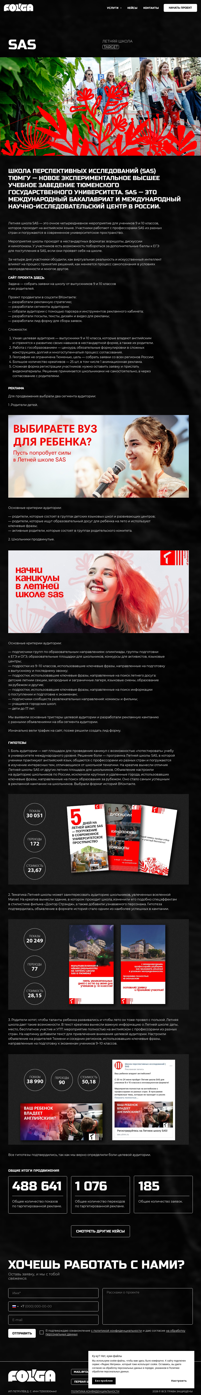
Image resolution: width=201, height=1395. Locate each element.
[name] (53, 1293)
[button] (180, 8)
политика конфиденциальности (95, 1391)
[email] (53, 1320)
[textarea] (147, 1306)
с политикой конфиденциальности (116, 1330)
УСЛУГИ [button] (113, 8)
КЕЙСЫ (132, 8)
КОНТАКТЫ (151, 8)
